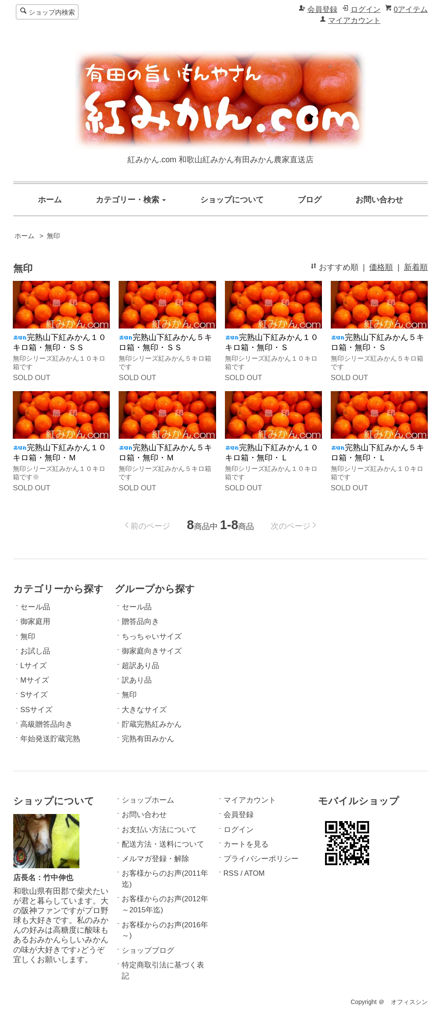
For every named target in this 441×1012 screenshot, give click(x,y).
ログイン (366, 9)
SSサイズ (36, 710)
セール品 (35, 607)
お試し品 (35, 651)
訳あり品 (137, 680)
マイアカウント (354, 20)
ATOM (254, 873)
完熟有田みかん (148, 739)
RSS (231, 873)
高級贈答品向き (46, 724)
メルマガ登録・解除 (155, 859)
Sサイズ (34, 695)
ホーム (50, 199)
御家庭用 (35, 621)
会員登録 (322, 9)
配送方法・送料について (163, 844)
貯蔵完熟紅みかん (152, 724)
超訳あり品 (140, 665)
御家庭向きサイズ (152, 651)
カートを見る (246, 844)
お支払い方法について (159, 829)
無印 (53, 235)
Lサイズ (33, 665)
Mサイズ (34, 680)
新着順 (416, 267)
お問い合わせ (379, 199)
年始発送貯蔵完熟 (50, 739)
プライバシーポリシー (261, 859)
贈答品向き (140, 621)
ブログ (309, 199)
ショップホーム (148, 800)
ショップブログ (148, 950)
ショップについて (232, 199)
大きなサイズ (144, 710)
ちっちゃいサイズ (152, 636)
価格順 (381, 267)
